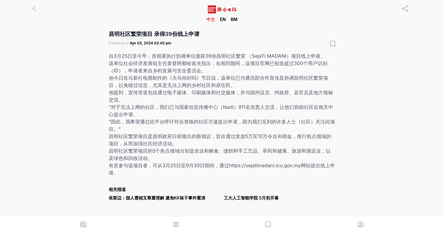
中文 (210, 19)
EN (223, 19)
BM (234, 19)
